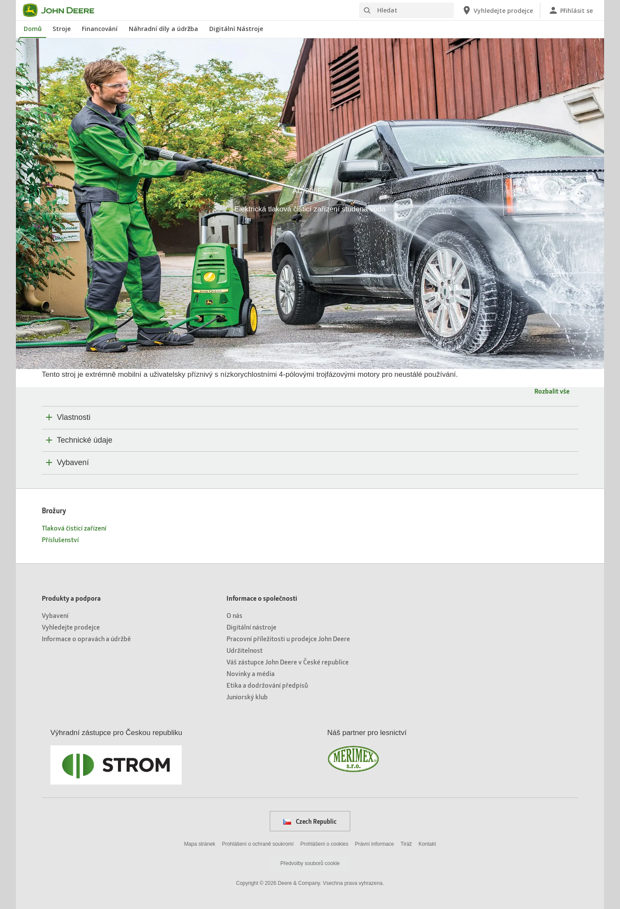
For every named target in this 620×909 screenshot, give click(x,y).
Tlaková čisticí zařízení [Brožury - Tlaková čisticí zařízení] (74, 527)
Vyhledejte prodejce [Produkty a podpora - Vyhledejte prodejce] (71, 626)
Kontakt (427, 844)
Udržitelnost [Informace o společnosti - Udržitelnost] (244, 650)
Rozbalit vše (552, 390)
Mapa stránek (199, 844)
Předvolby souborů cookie (310, 863)
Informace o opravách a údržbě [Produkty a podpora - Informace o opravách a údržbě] (86, 638)
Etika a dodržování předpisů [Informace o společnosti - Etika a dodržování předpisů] (267, 684)
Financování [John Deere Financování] (100, 29)
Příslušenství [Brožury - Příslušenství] (60, 539)
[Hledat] (406, 10)
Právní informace (374, 844)
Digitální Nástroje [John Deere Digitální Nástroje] (236, 29)
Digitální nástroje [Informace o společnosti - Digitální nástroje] (251, 626)
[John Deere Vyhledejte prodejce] (497, 10)
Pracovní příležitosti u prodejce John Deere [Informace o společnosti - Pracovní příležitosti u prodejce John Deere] (288, 638)
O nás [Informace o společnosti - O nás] (234, 615)
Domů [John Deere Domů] (33, 29)
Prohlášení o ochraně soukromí (258, 844)
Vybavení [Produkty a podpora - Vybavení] (55, 615)
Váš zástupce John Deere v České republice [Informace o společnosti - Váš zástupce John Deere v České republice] (287, 661)
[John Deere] (64, 10)
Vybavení (73, 462)
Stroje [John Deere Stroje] (62, 29)
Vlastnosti (73, 417)
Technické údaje (84, 440)
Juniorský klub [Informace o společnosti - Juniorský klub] (247, 696)
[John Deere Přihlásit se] (570, 10)
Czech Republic (310, 821)
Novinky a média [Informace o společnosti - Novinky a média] (250, 673)
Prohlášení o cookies (324, 844)
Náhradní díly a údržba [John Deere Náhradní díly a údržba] (163, 29)
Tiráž (406, 844)
